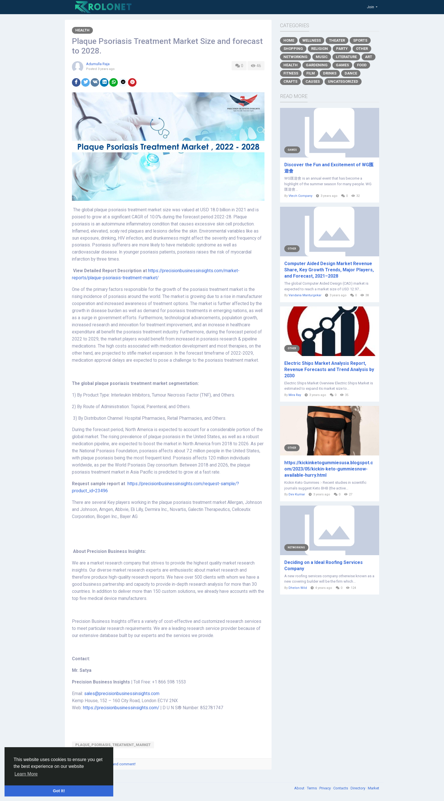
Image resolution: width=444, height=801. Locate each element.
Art (368, 57)
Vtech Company (300, 196)
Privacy (325, 788)
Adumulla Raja (98, 64)
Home (288, 40)
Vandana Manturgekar (305, 295)
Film (310, 73)
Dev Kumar (297, 494)
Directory (358, 788)
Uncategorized (343, 81)
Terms (312, 788)
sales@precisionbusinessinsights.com (121, 693)
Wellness (311, 40)
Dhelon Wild (298, 588)
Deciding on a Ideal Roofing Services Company (323, 565)
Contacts (341, 788)
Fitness (290, 73)
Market (373, 788)
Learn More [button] (26, 774)
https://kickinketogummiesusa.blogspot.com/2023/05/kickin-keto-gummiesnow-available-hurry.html (328, 469)
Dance (351, 73)
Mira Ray (295, 395)
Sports (360, 40)
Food (362, 65)
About (299, 788)
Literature (346, 57)
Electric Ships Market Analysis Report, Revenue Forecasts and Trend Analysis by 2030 (329, 369)
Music (322, 57)
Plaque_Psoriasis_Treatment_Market (113, 745)
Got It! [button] (59, 791)
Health (82, 30)
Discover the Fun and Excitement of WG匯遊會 (328, 168)
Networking (295, 57)
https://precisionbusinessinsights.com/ (121, 707)
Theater (337, 40)
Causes (313, 81)
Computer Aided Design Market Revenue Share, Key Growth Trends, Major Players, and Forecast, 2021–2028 (329, 270)
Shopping (293, 48)
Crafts (290, 81)
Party (342, 48)
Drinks (329, 73)
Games (342, 65)
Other (362, 48)
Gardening (317, 65)
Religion (319, 48)
